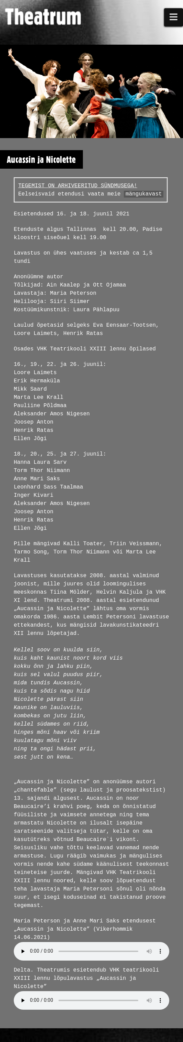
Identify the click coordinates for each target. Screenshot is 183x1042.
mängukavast (144, 194)
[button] (173, 17)
